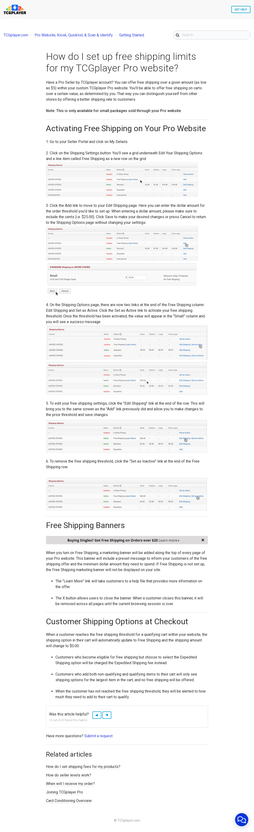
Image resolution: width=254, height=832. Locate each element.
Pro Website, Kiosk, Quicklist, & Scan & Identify (74, 35)
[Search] (211, 34)
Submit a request (98, 736)
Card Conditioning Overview (69, 800)
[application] (241, 819)
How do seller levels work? (68, 775)
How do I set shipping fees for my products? (83, 766)
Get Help (241, 9)
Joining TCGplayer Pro (64, 792)
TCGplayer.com (16, 35)
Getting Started (131, 35)
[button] (96, 715)
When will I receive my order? (70, 783)
